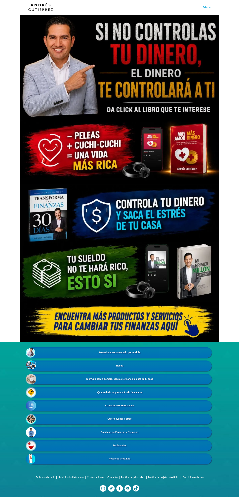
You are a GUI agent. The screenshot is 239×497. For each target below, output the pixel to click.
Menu (205, 7)
